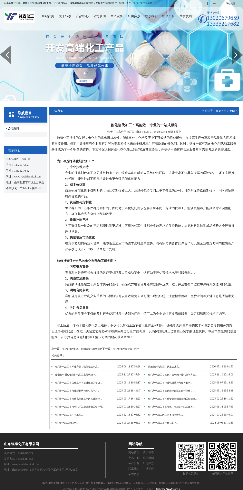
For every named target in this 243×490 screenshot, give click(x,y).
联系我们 (151, 16)
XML (214, 3)
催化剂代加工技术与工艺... (69, 414)
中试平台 (168, 16)
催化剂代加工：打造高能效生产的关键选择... (78, 398)
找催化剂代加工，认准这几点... (164, 366)
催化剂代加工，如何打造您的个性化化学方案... (172, 374)
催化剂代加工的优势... (66, 422)
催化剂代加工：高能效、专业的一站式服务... (171, 406)
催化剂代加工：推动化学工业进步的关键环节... (79, 406)
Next (234, 46)
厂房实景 (134, 16)
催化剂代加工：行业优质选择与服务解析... (170, 382)
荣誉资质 (186, 16)
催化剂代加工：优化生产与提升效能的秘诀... (78, 382)
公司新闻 (99, 16)
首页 (218, 110)
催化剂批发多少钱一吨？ (126, 349)
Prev (2, 46)
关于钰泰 (65, 16)
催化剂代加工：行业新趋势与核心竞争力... (77, 390)
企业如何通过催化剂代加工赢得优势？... (76, 374)
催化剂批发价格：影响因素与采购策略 (82, 349)
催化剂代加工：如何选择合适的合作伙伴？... (171, 390)
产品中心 (82, 16)
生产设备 (117, 16)
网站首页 (48, 16)
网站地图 (230, 3)
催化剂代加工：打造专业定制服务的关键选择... (172, 398)
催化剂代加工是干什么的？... (163, 422)
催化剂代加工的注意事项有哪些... (165, 414)
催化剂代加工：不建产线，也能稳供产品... (77, 366)
